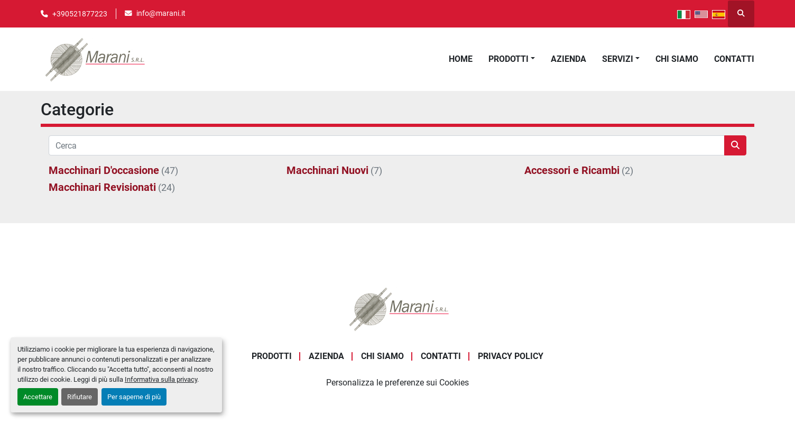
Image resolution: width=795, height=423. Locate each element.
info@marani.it (161, 13)
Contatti (734, 59)
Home (461, 59)
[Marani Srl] (397, 309)
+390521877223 (79, 14)
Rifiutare (79, 397)
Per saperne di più (134, 397)
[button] (511, 59)
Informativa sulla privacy (161, 379)
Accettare (37, 397)
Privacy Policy (510, 356)
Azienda (568, 59)
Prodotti (508, 59)
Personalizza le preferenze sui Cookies (397, 383)
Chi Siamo (676, 59)
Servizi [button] (617, 59)
